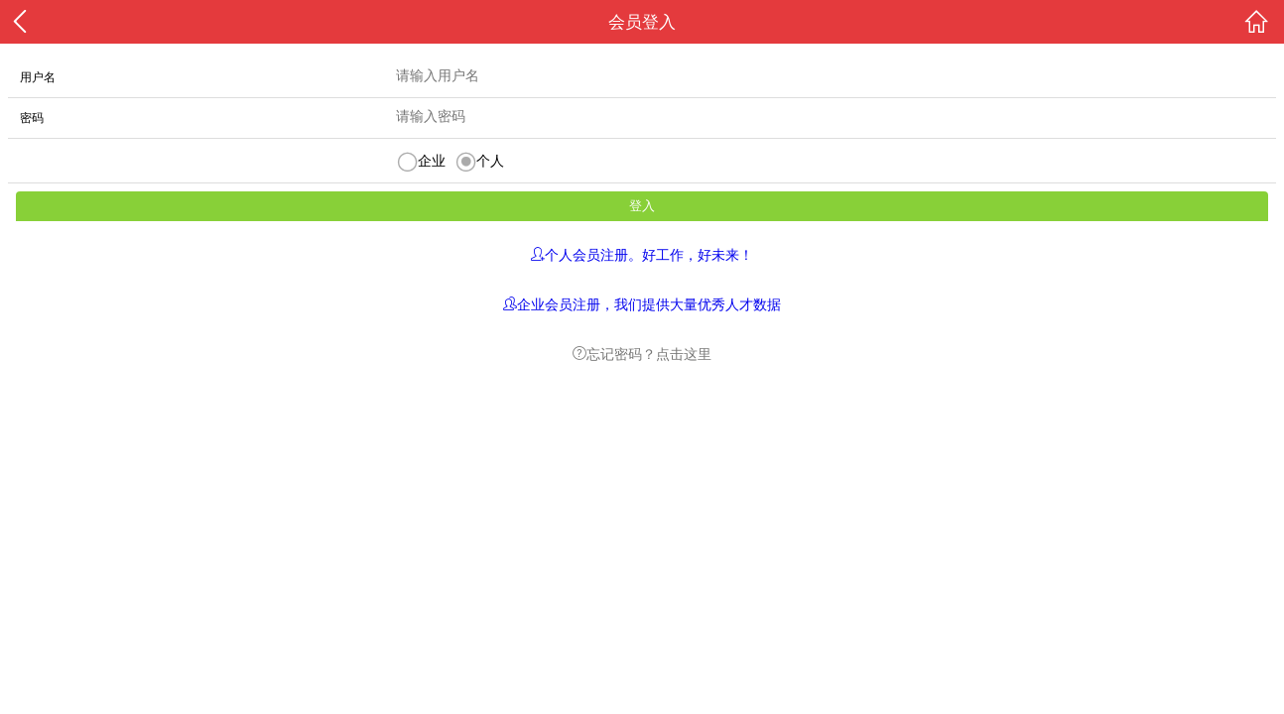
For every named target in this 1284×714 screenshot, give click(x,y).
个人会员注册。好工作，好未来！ (649, 254)
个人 (490, 161)
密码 (32, 118)
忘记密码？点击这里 (648, 353)
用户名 (38, 77)
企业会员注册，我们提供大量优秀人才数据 (649, 303)
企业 (432, 161)
